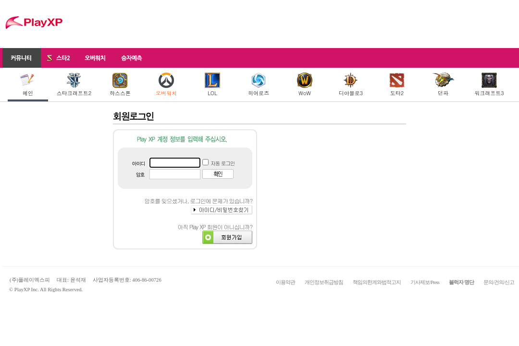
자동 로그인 (222, 163)
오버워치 (166, 85)
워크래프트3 (489, 85)
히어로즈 (258, 85)
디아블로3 (351, 85)
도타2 (397, 85)
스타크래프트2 (74, 85)
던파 (443, 85)
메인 (28, 85)
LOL (212, 85)
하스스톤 (120, 85)
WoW (304, 85)
